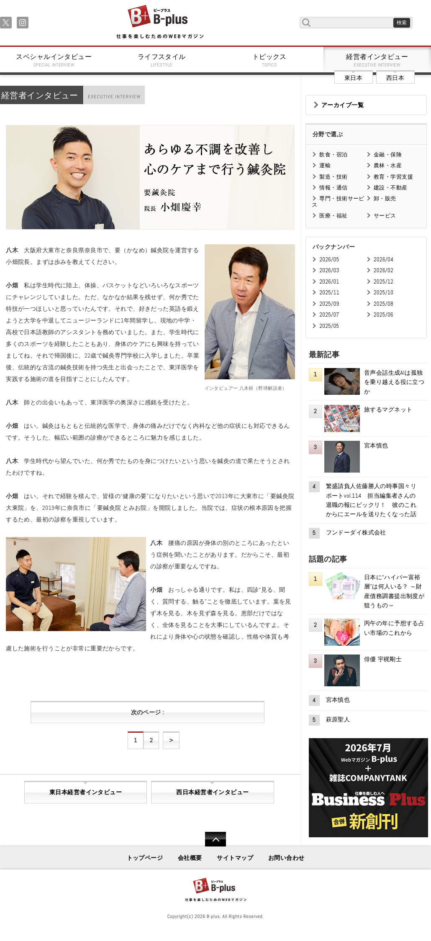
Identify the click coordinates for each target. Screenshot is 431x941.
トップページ (145, 858)
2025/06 (383, 314)
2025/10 (383, 292)
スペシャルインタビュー (54, 60)
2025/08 (383, 303)
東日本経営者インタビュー (85, 792)
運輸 (325, 165)
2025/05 (329, 326)
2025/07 (329, 314)
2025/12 (383, 281)
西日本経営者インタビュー (212, 792)
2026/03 (329, 270)
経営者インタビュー (377, 60)
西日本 (395, 78)
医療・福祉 (333, 215)
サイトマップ (235, 858)
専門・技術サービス (338, 201)
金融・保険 (388, 154)
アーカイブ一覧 (342, 105)
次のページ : (147, 712)
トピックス (269, 60)
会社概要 (190, 858)
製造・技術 (333, 176)
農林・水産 (388, 165)
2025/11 (329, 292)
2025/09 (329, 303)
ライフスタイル (162, 60)
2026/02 (383, 270)
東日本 (353, 78)
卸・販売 (385, 198)
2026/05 (329, 259)
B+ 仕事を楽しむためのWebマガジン (159, 22)
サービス (385, 215)
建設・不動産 (391, 187)
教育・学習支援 (393, 176)
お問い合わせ (286, 858)
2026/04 (383, 259)
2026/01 (329, 281)
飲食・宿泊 (333, 154)
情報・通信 (333, 187)
